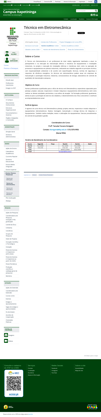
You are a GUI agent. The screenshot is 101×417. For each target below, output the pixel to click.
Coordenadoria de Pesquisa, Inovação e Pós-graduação (12, 219)
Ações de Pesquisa (12, 213)
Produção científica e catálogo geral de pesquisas (11, 270)
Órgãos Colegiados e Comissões (12, 119)
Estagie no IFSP (11, 88)
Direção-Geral (10, 132)
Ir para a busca (26, 5)
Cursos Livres (10, 296)
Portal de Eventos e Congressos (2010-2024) (11, 252)
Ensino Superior (11, 170)
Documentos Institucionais (10, 104)
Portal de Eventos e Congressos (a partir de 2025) (11, 259)
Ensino (34, 175)
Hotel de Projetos (11, 239)
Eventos (8, 299)
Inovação (9, 247)
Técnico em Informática (9, 188)
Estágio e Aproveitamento (11, 303)
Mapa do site (94, 5)
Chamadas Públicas (9, 321)
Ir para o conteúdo (8, 5)
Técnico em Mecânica (9, 193)
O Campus (9, 100)
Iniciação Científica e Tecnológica (12, 243)
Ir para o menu (17, 5)
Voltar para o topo (91, 356)
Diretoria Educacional (10, 160)
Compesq (9, 228)
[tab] (31, 42)
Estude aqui (10, 80)
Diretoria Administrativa (10, 136)
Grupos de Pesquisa (9, 235)
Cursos (6, 65)
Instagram (55, 370)
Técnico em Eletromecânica (10, 184)
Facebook (54, 368)
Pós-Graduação (11, 198)
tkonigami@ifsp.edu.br (58, 130)
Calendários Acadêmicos (10, 152)
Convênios (9, 231)
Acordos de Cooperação (10, 316)
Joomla (31, 414)
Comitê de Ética (11, 225)
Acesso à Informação (92, 19)
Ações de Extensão (12, 288)
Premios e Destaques (11, 68)
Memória (9, 276)
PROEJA (8, 201)
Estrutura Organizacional (11, 109)
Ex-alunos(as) (10, 312)
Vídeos (8, 341)
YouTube (54, 373)
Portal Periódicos (11, 264)
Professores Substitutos (10, 84)
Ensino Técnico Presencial (11, 174)
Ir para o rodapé (35, 5)
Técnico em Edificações (9, 179)
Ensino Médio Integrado (10, 165)
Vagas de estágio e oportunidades (12, 308)
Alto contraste (85, 5)
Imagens (9, 335)
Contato (66, 19)
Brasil (9, 1)
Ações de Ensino (11, 148)
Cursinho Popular (11, 156)
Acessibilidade (76, 5)
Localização (73, 19)
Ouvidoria (81, 19)
